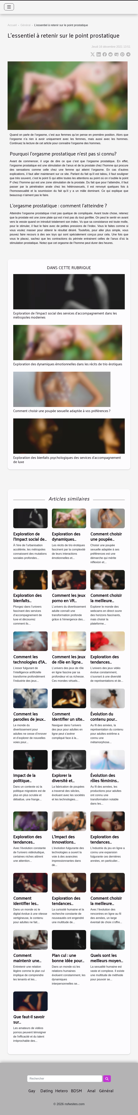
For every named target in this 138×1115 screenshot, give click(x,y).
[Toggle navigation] (9, 6)
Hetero (61, 1090)
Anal (91, 1090)
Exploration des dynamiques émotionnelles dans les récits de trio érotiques (67, 364)
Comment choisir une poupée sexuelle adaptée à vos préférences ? (61, 411)
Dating (46, 1090)
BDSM (76, 1090)
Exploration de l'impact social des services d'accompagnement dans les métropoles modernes (65, 315)
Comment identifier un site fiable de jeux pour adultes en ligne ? (69, 722)
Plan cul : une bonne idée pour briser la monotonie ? (67, 963)
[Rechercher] (64, 1078)
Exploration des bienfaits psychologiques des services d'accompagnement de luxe (67, 459)
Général (25, 25)
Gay (31, 1090)
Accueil (12, 25)
